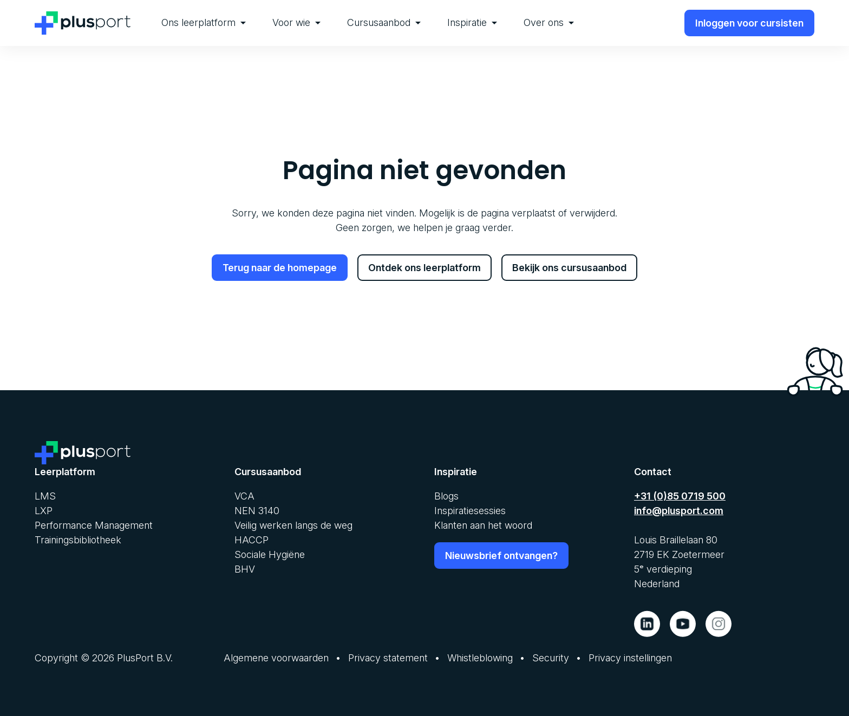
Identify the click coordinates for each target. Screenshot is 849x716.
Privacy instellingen (630, 658)
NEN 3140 (256, 510)
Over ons (549, 22)
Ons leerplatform (203, 22)
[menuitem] (204, 23)
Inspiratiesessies (470, 510)
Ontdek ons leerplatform (424, 267)
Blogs (446, 496)
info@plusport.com (678, 510)
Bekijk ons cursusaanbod (569, 267)
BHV (244, 569)
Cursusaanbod (384, 22)
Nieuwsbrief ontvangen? (501, 555)
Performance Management (94, 525)
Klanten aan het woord (483, 525)
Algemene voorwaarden (276, 658)
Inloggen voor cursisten (749, 23)
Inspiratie (472, 22)
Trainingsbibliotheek (78, 540)
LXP (44, 510)
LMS (45, 496)
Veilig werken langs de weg (293, 525)
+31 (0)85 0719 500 (680, 496)
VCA (244, 496)
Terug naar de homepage (280, 267)
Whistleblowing (480, 658)
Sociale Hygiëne (269, 554)
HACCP (251, 540)
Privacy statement (388, 658)
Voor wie (296, 22)
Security (550, 658)
